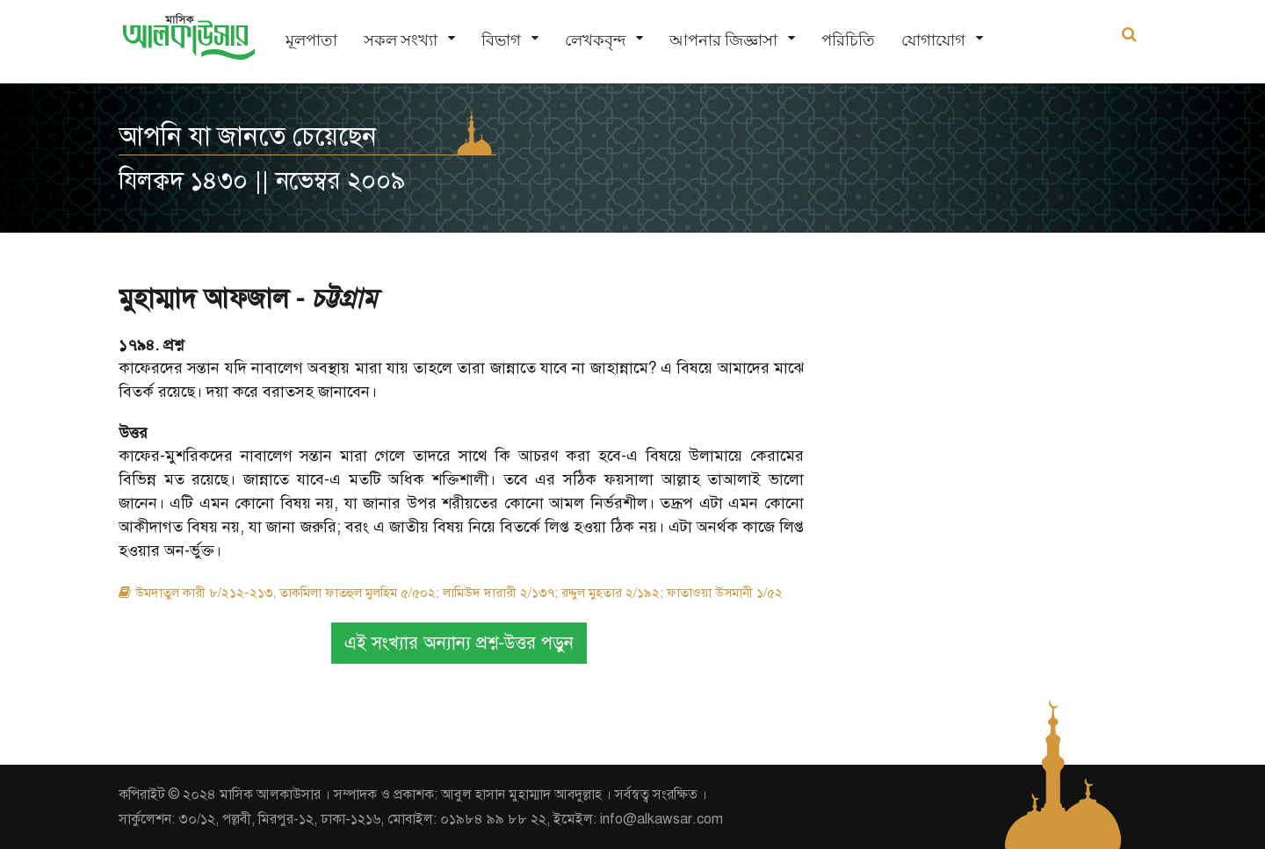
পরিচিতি (848, 40)
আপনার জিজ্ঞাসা (723, 40)
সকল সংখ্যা (400, 40)
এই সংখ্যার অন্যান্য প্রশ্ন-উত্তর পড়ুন (459, 643)
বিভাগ (501, 40)
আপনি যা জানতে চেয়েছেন (248, 136)
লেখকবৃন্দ (595, 40)
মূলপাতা (311, 40)
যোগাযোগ (933, 40)
